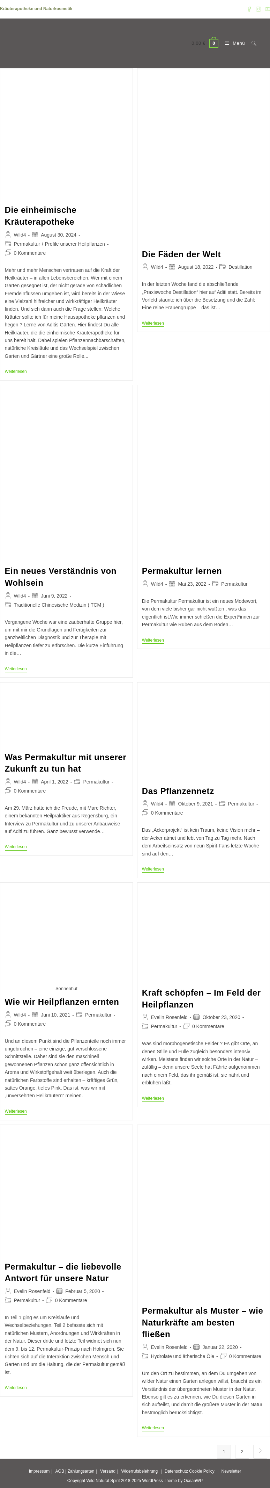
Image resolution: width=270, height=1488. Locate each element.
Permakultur (27, 244)
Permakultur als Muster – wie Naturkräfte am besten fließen (202, 1322)
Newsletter (231, 1471)
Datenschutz (176, 1471)
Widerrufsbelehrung (139, 1471)
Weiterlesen (16, 372)
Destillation (240, 267)
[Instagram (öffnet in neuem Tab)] (258, 9)
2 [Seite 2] (242, 1451)
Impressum (39, 1471)
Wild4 (20, 235)
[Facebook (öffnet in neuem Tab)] (249, 9)
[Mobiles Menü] (233, 43)
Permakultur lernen (182, 571)
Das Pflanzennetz (178, 791)
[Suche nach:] (251, 43)
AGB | (61, 1471)
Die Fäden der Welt (181, 254)
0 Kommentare (30, 253)
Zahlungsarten (81, 1471)
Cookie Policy (202, 1471)
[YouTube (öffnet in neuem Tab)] (266, 9)
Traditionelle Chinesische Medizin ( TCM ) (59, 605)
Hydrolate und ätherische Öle (182, 1356)
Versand (107, 1471)
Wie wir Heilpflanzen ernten (62, 1001)
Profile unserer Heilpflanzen (75, 244)
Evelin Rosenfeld (169, 1017)
